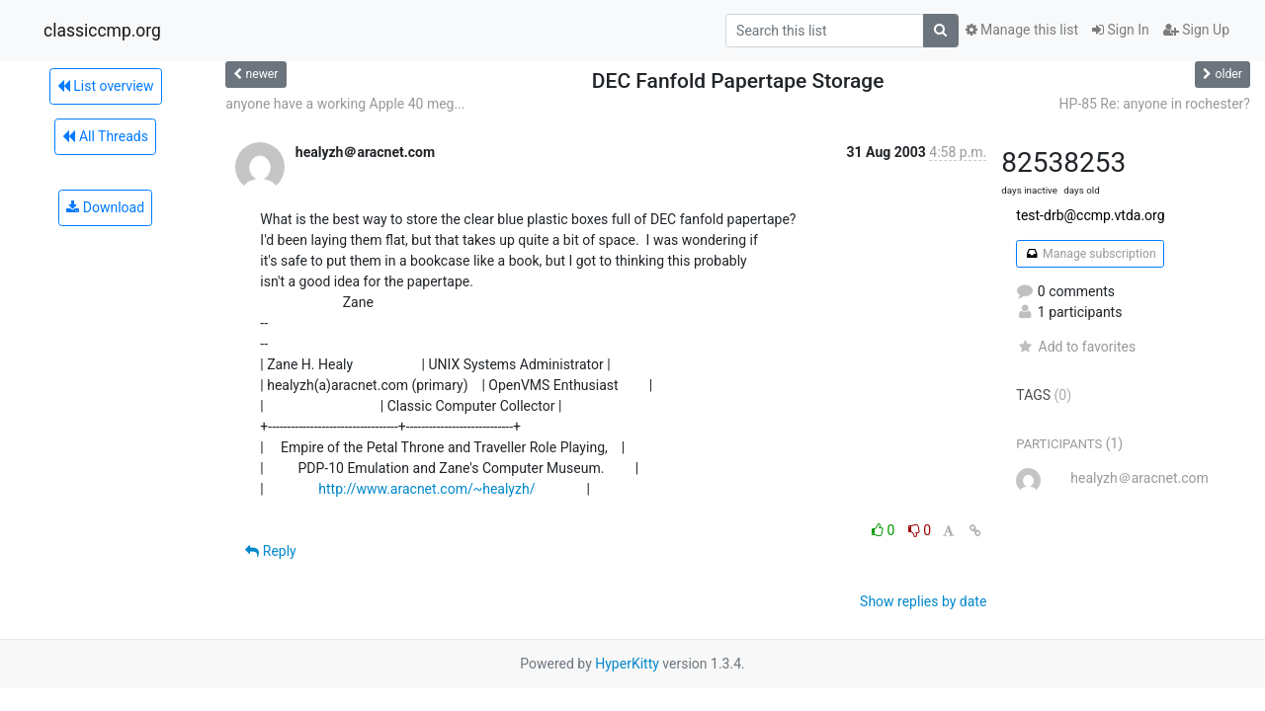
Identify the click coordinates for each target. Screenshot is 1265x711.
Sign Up (1196, 30)
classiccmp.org (102, 30)
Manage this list (1022, 30)
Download (105, 207)
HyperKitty (627, 664)
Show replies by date (923, 601)
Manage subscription (1089, 254)
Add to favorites (1076, 347)
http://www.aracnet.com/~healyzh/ (426, 489)
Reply (270, 551)
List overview (105, 86)
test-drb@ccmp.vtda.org (1090, 215)
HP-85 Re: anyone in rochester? (1154, 104)
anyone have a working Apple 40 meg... (344, 104)
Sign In (1120, 30)
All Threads (104, 136)
